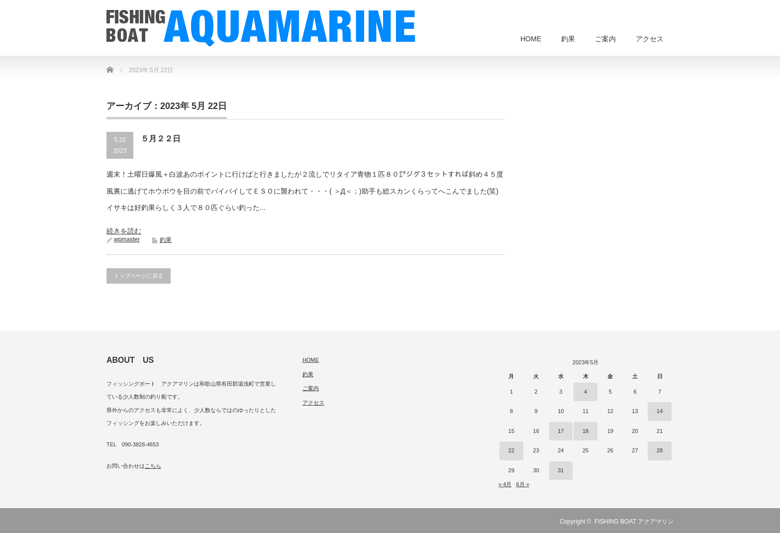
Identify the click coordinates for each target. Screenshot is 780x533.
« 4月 (504, 484)
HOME (530, 39)
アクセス (650, 39)
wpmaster (127, 239)
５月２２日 (161, 138)
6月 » (522, 484)
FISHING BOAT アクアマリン (634, 521)
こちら (153, 466)
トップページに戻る (138, 276)
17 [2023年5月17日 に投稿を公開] (561, 431)
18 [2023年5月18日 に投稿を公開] (585, 431)
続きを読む (123, 231)
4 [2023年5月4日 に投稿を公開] (585, 392)
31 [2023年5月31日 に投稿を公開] (561, 470)
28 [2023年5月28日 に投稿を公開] (660, 450)
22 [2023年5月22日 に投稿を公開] (511, 450)
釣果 (568, 39)
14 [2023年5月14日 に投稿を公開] (660, 411)
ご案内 (605, 39)
